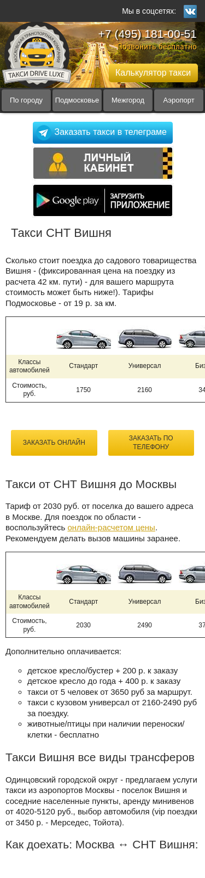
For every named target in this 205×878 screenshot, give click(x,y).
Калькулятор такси (153, 72)
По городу (26, 100)
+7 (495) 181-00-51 (147, 33)
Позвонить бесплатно (157, 46)
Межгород (128, 100)
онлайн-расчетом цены (111, 527)
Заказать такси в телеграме (111, 132)
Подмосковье (77, 100)
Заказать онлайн (54, 442)
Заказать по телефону (151, 442)
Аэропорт (178, 100)
